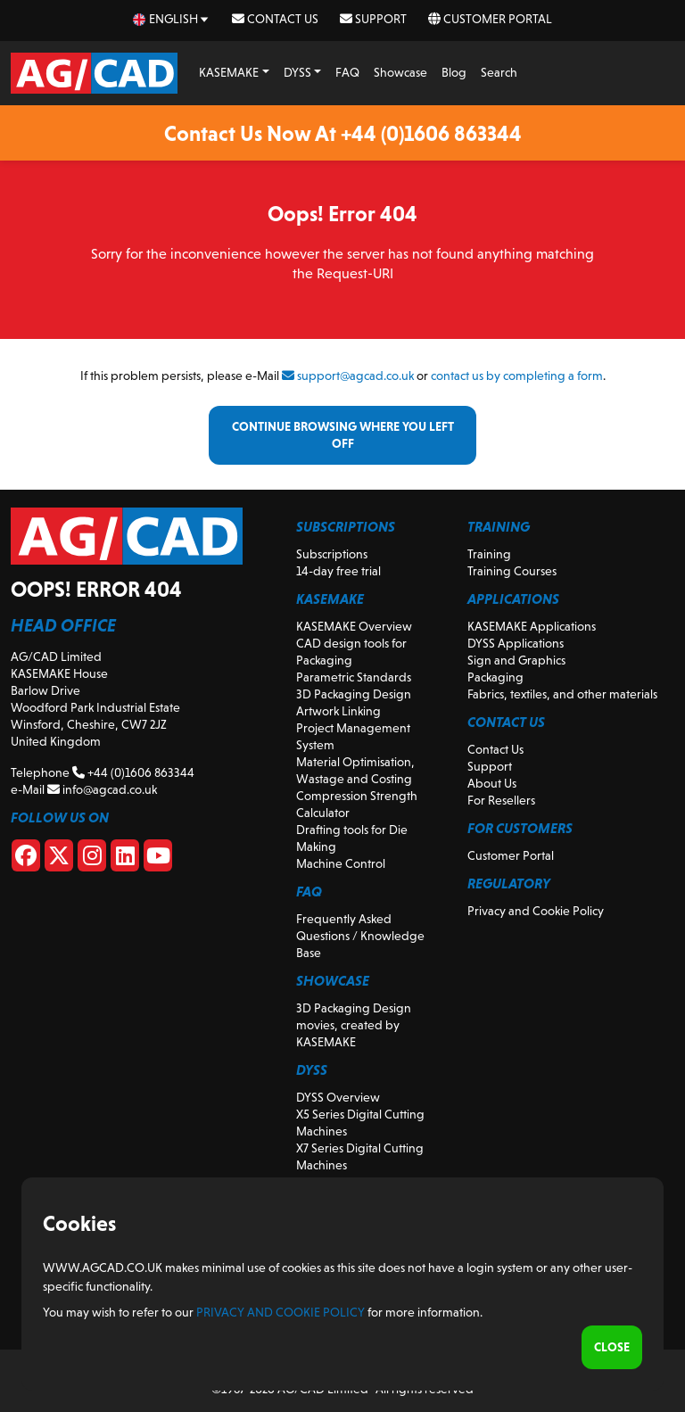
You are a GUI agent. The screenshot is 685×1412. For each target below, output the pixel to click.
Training (489, 554)
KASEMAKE (229, 72)
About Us (491, 783)
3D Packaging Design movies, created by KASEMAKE (353, 1025)
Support (373, 19)
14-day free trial (338, 571)
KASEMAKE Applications (531, 626)
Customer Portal (490, 19)
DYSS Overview (338, 1097)
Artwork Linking (338, 711)
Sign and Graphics (516, 660)
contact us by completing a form (517, 375)
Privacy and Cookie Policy (535, 911)
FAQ (347, 72)
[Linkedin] (125, 859)
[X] (59, 859)
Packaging (495, 677)
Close (612, 1347)
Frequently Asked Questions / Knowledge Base (360, 936)
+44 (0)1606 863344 (133, 772)
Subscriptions (331, 554)
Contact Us (275, 19)
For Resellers (501, 800)
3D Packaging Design (353, 694)
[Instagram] (92, 859)
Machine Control (340, 863)
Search (499, 72)
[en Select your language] (171, 19)
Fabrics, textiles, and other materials (562, 694)
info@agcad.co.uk (102, 789)
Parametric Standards (353, 677)
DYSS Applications (515, 643)
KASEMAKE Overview (354, 626)
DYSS (297, 72)
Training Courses (512, 571)
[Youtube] (158, 859)
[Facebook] (26, 859)
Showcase (400, 72)
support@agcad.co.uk (348, 375)
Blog (454, 72)
